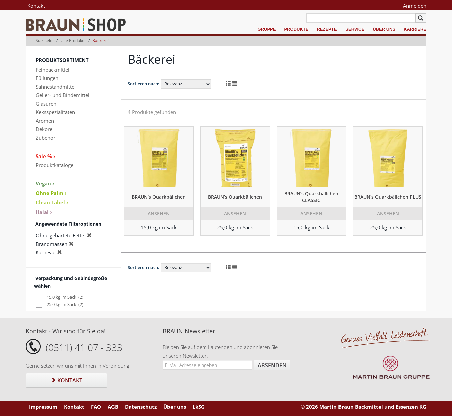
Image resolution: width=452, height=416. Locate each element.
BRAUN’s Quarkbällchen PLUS (387, 197)
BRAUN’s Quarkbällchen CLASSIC (311, 196)
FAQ (96, 406)
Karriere (415, 29)
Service (354, 29)
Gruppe (267, 29)
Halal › (44, 212)
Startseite (45, 40)
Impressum (43, 406)
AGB (113, 406)
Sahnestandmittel (56, 86)
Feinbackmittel (52, 69)
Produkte (296, 29)
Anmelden (414, 5)
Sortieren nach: (143, 84)
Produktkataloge (54, 165)
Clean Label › (52, 202)
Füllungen (47, 78)
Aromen (45, 120)
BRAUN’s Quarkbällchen (159, 197)
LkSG (199, 406)
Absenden (272, 365)
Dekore (44, 129)
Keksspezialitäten (55, 112)
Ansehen (159, 213)
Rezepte (327, 29)
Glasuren (46, 103)
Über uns (384, 29)
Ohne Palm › (51, 193)
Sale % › (45, 156)
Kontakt (36, 5)
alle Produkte (73, 40)
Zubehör (45, 137)
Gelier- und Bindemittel (62, 95)
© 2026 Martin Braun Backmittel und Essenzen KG (363, 406)
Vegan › (45, 183)
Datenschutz (141, 406)
